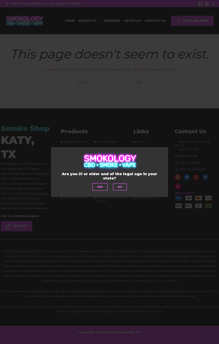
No (120, 187)
